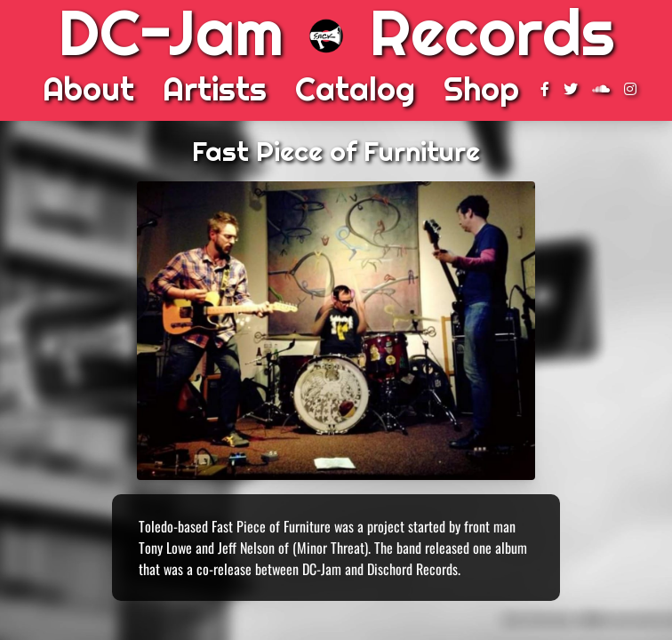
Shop (481, 89)
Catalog (355, 89)
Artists (215, 89)
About (88, 89)
